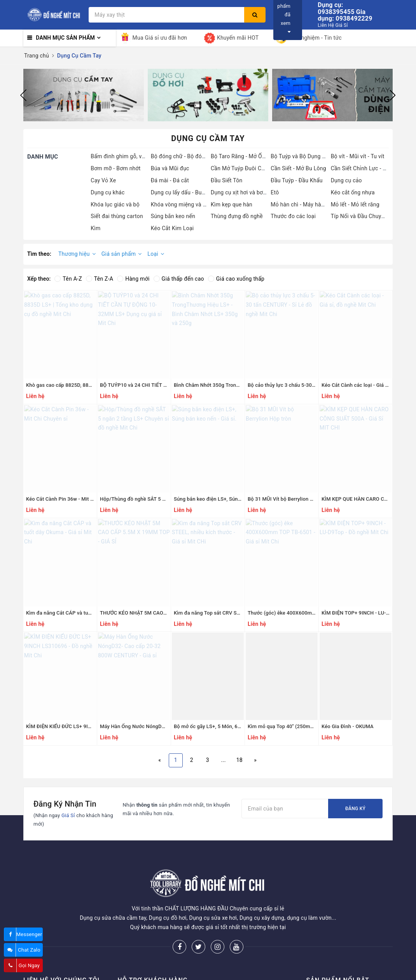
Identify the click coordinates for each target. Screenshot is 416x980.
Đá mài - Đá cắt (170, 180)
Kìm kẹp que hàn (231, 204)
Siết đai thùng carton (117, 216)
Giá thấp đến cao (179, 279)
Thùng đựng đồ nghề (237, 216)
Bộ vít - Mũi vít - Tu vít (358, 156)
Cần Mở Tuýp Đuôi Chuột (242, 168)
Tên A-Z (68, 279)
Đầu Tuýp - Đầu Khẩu (296, 180)
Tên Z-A (99, 279)
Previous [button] (23, 95)
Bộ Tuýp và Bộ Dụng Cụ (300, 156)
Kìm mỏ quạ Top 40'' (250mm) (282, 726)
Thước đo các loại (293, 216)
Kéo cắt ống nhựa (353, 192)
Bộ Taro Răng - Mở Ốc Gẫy (243, 156)
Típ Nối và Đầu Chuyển (359, 216)
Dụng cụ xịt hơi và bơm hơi (244, 192)
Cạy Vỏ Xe (103, 180)
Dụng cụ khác (107, 192)
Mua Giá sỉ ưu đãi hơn (153, 38)
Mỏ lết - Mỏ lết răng (355, 204)
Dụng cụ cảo (346, 180)
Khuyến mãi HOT (231, 38)
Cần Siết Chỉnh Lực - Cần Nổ (366, 168)
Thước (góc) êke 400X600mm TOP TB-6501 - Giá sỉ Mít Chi (315, 613)
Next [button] (393, 95)
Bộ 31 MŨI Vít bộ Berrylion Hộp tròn (289, 499)
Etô (275, 192)
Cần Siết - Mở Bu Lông (298, 168)
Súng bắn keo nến (173, 216)
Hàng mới (133, 279)
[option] (83, 95)
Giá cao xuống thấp (236, 279)
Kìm (95, 228)
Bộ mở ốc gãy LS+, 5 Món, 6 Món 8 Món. (220, 726)
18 (239, 760)
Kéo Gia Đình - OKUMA (348, 726)
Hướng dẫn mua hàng (145, 973)
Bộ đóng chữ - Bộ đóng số (183, 156)
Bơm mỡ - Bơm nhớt (115, 168)
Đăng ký (355, 808)
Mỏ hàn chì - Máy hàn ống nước (310, 204)
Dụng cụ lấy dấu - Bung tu (183, 192)
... (223, 760)
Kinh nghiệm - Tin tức (309, 38)
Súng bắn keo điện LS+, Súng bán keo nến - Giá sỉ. (231, 499)
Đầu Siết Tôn (227, 180)
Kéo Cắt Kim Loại (172, 228)
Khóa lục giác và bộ (115, 204)
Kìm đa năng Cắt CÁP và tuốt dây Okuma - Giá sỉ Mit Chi (90, 613)
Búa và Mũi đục (170, 168)
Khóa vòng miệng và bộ (180, 204)
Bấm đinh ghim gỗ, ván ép (123, 156)
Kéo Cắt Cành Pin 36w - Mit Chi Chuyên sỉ (74, 499)
